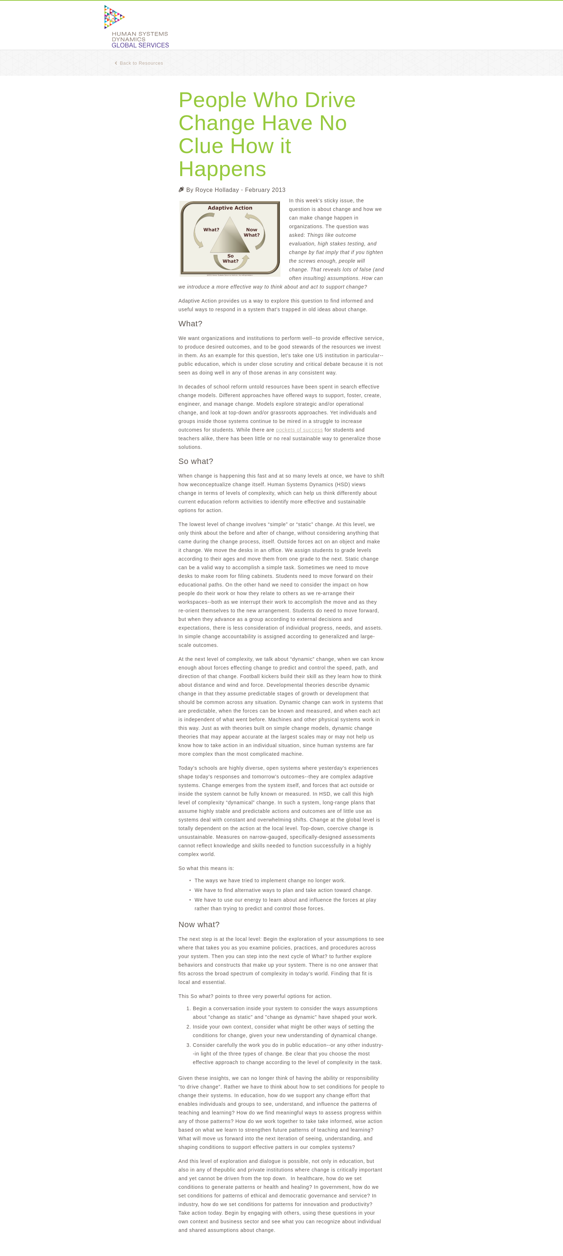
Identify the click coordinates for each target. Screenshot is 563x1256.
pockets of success (299, 430)
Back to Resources (139, 63)
